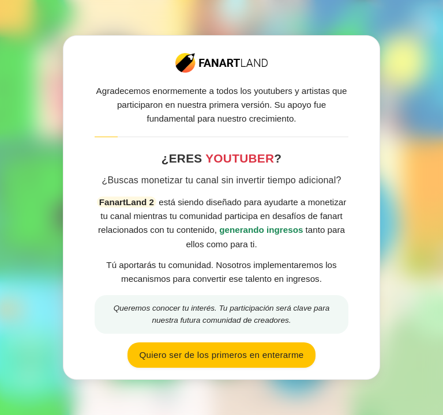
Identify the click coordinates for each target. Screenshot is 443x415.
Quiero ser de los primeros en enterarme (221, 355)
